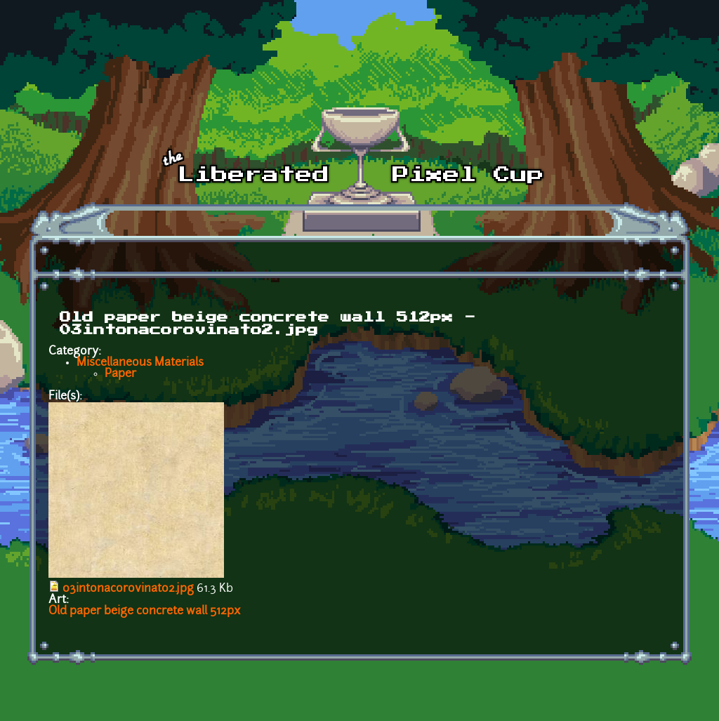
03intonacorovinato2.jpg (128, 589)
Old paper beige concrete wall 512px (144, 611)
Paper (120, 374)
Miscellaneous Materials (140, 363)
